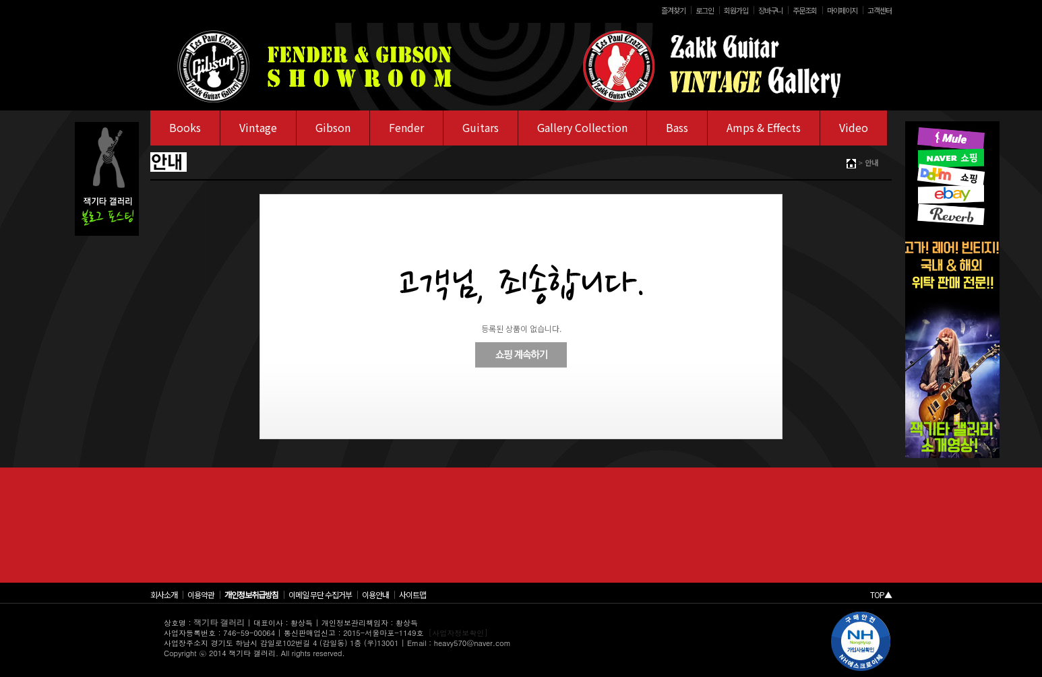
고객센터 (879, 10)
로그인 (705, 10)
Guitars (480, 127)
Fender (406, 127)
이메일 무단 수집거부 (320, 594)
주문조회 (805, 10)
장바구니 (770, 10)
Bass (677, 127)
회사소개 (163, 594)
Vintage (258, 127)
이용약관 (200, 594)
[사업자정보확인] (458, 633)
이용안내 (375, 594)
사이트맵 (412, 594)
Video (853, 127)
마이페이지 (842, 10)
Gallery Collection (582, 127)
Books (185, 127)
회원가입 (736, 10)
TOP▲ (881, 594)
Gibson (332, 127)
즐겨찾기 (673, 10)
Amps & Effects (764, 127)
